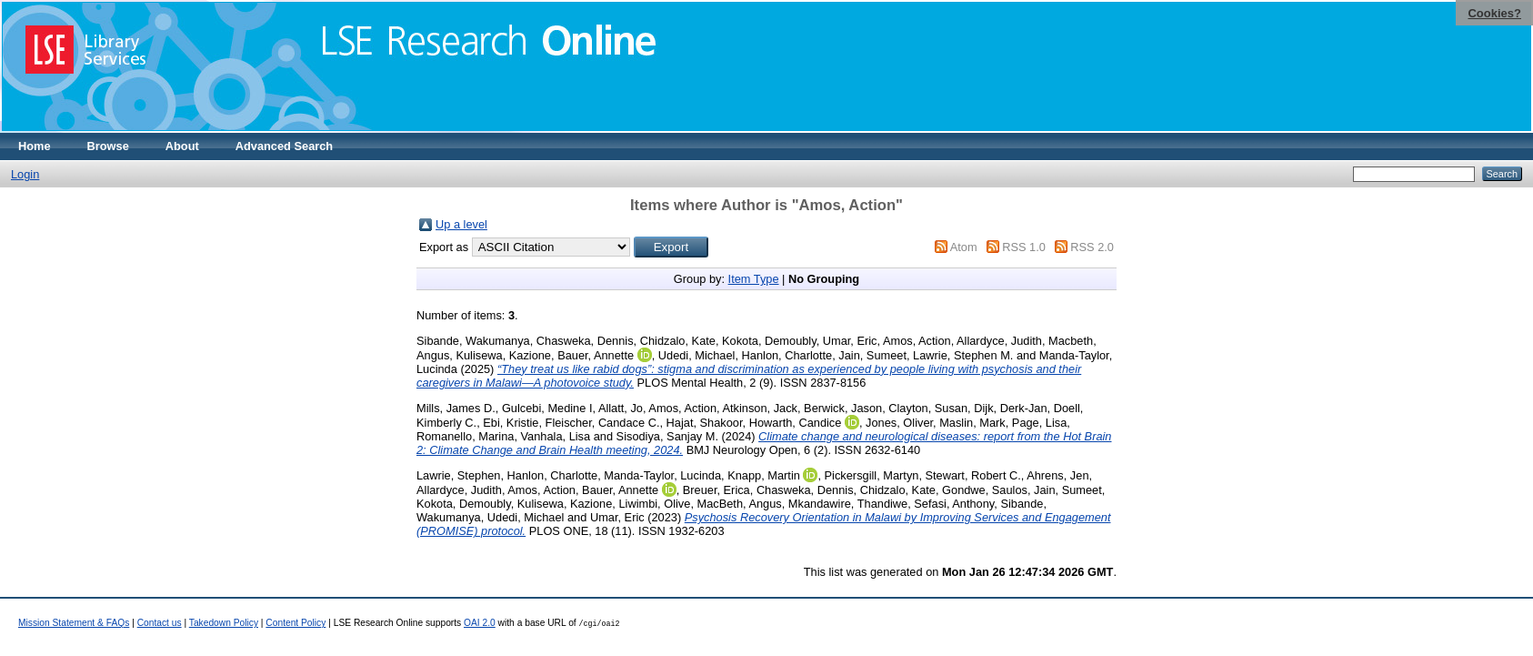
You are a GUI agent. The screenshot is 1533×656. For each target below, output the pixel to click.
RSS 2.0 (1092, 247)
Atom (963, 247)
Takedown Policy (223, 623)
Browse (108, 146)
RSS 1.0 (1024, 247)
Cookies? (1494, 13)
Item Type (753, 279)
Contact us (159, 623)
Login (25, 174)
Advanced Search (284, 146)
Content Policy (296, 623)
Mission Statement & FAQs (73, 623)
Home (34, 146)
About (182, 146)
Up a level (461, 224)
